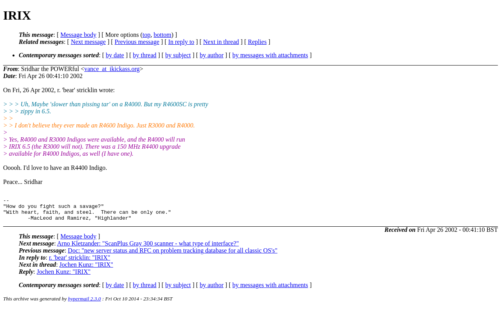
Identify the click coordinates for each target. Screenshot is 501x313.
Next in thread (221, 41)
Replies (257, 41)
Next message (88, 41)
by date (115, 55)
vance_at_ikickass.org (111, 69)
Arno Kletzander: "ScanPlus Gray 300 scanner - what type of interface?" (148, 248)
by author (211, 55)
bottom (162, 34)
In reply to (181, 41)
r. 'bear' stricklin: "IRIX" (79, 262)
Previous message (137, 41)
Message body (78, 34)
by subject (178, 55)
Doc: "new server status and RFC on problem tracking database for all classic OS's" (172, 255)
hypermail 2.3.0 (84, 303)
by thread (145, 55)
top (146, 34)
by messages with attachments (270, 55)
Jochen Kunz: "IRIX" (86, 269)
